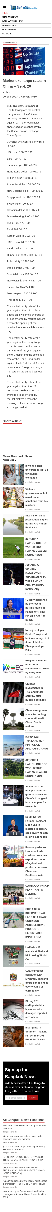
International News (12, 21)
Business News (9, 25)
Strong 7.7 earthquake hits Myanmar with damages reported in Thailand (36, 1009)
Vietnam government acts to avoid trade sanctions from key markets (36, 497)
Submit (32, 1097)
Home (5, 13)
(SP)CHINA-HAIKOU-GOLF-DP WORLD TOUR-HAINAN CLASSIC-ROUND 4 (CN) (36, 547)
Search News (9, 29)
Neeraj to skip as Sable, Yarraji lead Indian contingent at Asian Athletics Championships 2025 (24, 1194)
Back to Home (10, 42)
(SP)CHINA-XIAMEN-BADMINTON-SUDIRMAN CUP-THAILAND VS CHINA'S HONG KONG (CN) (35, 577)
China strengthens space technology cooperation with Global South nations (36, 718)
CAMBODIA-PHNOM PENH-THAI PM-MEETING (37, 889)
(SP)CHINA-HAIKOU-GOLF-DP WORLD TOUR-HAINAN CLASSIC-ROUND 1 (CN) (36, 768)
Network (7, 34)
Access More (8, 460)
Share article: (12, 421)
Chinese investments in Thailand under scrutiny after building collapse (35, 692)
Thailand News (10, 17)
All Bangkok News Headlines (24, 1120)
